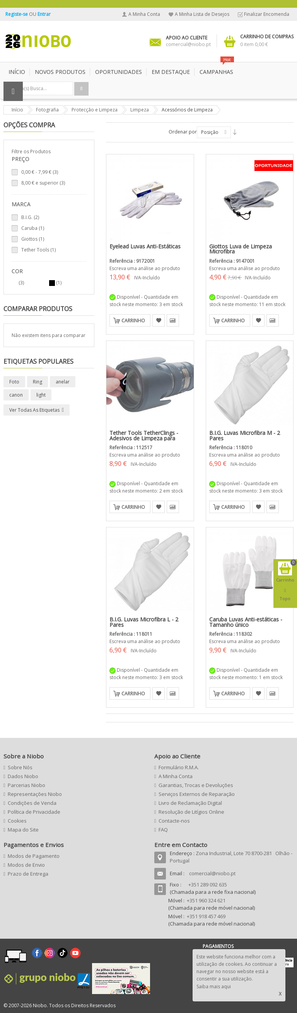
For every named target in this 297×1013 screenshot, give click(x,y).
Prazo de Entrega (28, 873)
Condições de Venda (32, 802)
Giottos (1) (32, 239)
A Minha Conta (144, 14)
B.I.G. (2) (30, 217)
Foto (14, 381)
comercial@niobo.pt (212, 873)
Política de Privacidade (34, 811)
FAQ (163, 829)
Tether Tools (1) (38, 249)
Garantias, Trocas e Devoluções (196, 785)
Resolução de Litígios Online (191, 811)
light (41, 395)
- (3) (39, 172)
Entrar (44, 14)
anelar (63, 381)
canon (16, 395)
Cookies (17, 820)
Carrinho (133, 320)
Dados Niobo (23, 776)
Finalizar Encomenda (266, 14)
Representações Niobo (35, 794)
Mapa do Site (23, 829)
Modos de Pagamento (34, 855)
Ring (37, 381)
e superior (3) (43, 183)
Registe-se (17, 14)
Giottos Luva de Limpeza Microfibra (240, 249)
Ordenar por (183, 131)
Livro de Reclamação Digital (190, 802)
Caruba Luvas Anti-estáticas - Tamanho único (245, 622)
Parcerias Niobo (26, 785)
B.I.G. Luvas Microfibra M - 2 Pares (244, 435)
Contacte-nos (174, 820)
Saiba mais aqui (213, 986)
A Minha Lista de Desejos (202, 14)
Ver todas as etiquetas (34, 410)
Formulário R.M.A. (179, 767)
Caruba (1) (32, 228)
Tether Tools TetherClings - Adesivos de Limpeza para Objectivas (143, 438)
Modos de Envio (26, 864)
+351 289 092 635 (207, 884)
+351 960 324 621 (206, 900)
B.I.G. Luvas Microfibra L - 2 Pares (143, 622)
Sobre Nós (20, 767)
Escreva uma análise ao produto (144, 268)
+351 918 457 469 (206, 916)
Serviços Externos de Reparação (197, 794)
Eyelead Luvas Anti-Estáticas (145, 246)
